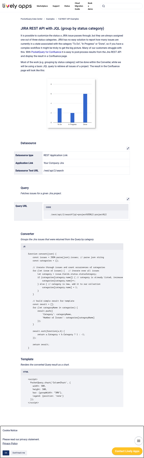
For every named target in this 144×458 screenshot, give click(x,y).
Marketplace (42, 6)
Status (67, 6)
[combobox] (121, 6)
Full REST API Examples (68, 19)
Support (56, 6)
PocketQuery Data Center (31, 19)
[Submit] (103, 6)
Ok (6, 453)
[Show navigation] (139, 441)
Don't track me (19, 453)
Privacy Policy (10, 443)
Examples (50, 19)
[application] (127, 452)
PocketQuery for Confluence (46, 52)
